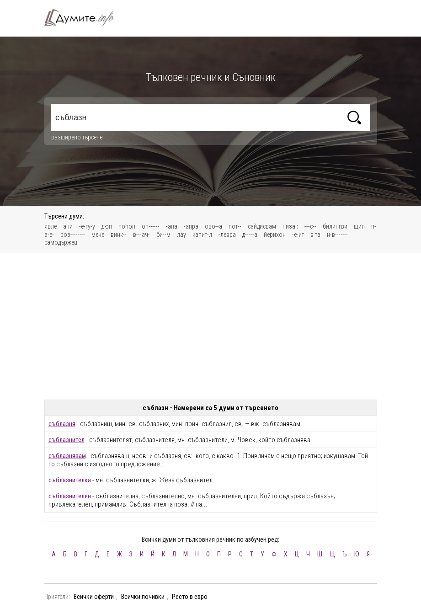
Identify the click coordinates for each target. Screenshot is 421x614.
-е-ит (298, 234)
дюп (106, 226)
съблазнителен (69, 496)
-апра (191, 226)
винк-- (119, 234)
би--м (163, 234)
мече (97, 234)
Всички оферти (94, 596)
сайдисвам (262, 226)
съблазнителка (69, 480)
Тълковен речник (84, 17)
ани (68, 226)
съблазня (61, 424)
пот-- (235, 226)
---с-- (310, 226)
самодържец (60, 242)
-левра (227, 234)
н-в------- (337, 234)
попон (126, 226)
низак (290, 226)
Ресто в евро (190, 596)
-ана (171, 226)
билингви (335, 226)
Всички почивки (143, 596)
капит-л (202, 234)
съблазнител (66, 440)
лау (181, 234)
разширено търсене (76, 137)
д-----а (249, 234)
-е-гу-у (87, 226)
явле (50, 226)
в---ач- (141, 234)
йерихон (275, 234)
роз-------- (72, 234)
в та (315, 234)
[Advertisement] (210, 326)
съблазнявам (67, 456)
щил (359, 226)
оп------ (151, 226)
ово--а (213, 226)
